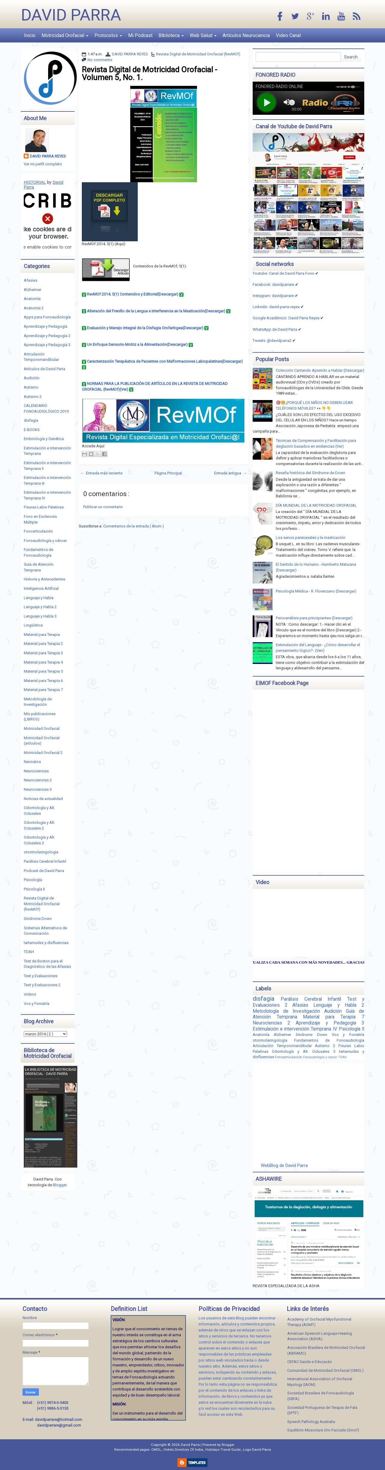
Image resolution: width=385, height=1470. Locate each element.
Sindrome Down (38, 918)
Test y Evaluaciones (40, 976)
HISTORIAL (35, 182)
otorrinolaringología (41, 852)
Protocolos (108, 35)
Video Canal (288, 35)
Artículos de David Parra (44, 369)
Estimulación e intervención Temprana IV (296, 1029)
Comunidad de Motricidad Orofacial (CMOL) (325, 1370)
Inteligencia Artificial (41, 588)
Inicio (29, 35)
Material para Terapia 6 (43, 680)
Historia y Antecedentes (44, 579)
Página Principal (168, 473)
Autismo (31, 387)
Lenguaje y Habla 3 (40, 616)
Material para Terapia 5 (43, 671)
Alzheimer (32, 289)
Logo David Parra (257, 1449)
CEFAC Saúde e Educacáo (309, 1361)
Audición (31, 378)
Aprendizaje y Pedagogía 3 (47, 344)
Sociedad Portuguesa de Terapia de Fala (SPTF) (322, 1410)
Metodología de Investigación (288, 1011)
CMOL (156, 1449)
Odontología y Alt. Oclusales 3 (305, 1051)
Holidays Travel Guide (223, 1449)
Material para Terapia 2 (43, 643)
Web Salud (203, 35)
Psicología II (34, 889)
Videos (30, 994)
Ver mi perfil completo (43, 164)
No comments (100, 60)
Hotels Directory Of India (184, 1449)
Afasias (30, 280)
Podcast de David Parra (44, 870)
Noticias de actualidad (43, 798)
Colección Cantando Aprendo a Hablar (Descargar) (320, 370)
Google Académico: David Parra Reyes (286, 318)
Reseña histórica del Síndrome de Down (310, 473)
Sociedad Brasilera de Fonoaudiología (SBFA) (320, 1396)
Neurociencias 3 (38, 789)
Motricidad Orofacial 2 (43, 752)
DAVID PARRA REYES (130, 54)
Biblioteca (171, 35)
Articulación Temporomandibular (284, 1045)
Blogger (59, 1185)
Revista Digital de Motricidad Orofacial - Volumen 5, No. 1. (149, 73)
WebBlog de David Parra (284, 1165)
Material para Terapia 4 (43, 662)
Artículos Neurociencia (246, 35)
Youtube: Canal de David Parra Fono (283, 273)
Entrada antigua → (230, 473)
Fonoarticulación (38, 531)
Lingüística (33, 625)
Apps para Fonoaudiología (47, 317)
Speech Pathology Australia (311, 1421)
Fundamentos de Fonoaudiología (329, 1040)
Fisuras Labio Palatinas (44, 507)
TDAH (29, 951)
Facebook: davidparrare (273, 284)
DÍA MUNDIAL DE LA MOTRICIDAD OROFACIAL (316, 505)
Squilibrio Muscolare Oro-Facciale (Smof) (323, 1430)
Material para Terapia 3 (43, 653)
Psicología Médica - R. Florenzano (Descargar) (316, 591)
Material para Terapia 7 (43, 689)
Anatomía (32, 298)
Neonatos (32, 761)
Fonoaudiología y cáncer (45, 540)
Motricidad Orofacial (65, 35)
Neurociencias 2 (38, 780)
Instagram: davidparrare (273, 295)
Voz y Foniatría (36, 1003)
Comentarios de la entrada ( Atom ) (133, 526)
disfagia (31, 420)
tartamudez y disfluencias (46, 942)
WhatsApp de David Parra (275, 329)
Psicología (33, 879)
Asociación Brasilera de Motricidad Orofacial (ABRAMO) (326, 1350)
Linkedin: (276, 307)
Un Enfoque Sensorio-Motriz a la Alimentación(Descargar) (137, 344)
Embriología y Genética (44, 438)
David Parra (71, 15)
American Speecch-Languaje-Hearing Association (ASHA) (319, 1336)
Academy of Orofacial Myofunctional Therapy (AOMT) (319, 1322)
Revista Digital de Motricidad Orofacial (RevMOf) (198, 54)
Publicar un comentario (103, 507)
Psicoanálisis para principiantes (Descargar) (314, 618)
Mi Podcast (140, 35)
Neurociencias (36, 771)
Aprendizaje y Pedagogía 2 (47, 335)
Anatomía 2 (34, 308)
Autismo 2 (33, 396)
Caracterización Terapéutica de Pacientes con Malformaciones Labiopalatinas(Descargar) (165, 361)
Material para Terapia (42, 634)
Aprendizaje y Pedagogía (45, 326)
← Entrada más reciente (101, 473)
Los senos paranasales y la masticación (310, 537)
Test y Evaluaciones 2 (42, 985)
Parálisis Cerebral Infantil (45, 861)
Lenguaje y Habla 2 (40, 607)
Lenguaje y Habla (39, 598)
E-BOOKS (32, 429)
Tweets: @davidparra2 (272, 340)
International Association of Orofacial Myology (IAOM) (319, 1382)
